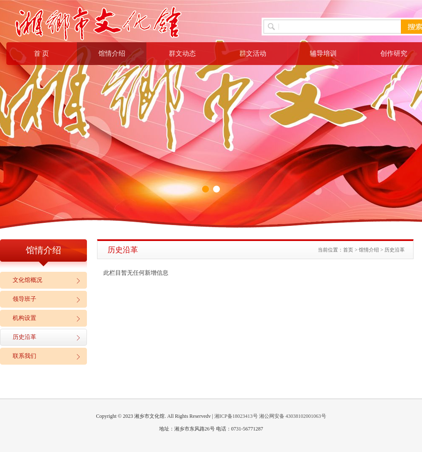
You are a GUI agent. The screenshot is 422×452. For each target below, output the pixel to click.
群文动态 (182, 53)
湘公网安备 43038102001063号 (292, 416)
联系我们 (24, 356)
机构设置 (24, 318)
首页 (348, 250)
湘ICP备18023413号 (236, 416)
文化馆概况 (27, 280)
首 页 (41, 53)
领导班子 (24, 299)
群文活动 (252, 53)
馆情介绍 (111, 53)
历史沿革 (24, 337)
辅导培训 (323, 53)
